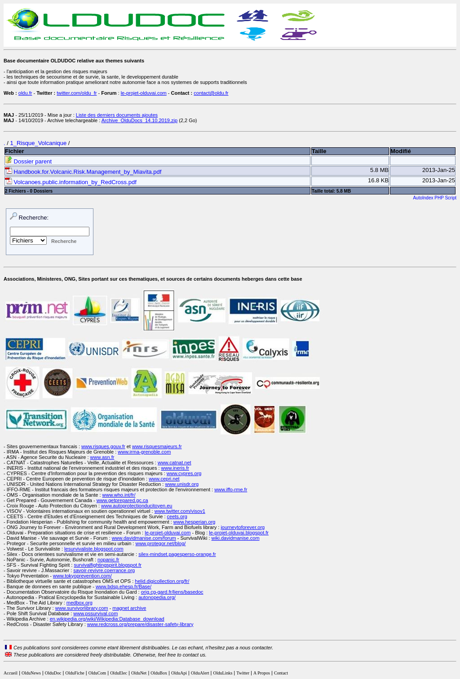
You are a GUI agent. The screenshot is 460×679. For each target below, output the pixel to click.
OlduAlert (200, 672)
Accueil (11, 672)
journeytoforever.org (243, 527)
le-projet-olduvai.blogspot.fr (239, 532)
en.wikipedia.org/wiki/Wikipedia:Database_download (107, 619)
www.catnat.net (174, 462)
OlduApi (179, 672)
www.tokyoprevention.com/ (82, 575)
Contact (281, 672)
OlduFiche (75, 672)
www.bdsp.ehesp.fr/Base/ (123, 586)
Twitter (242, 672)
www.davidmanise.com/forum (144, 538)
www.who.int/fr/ (119, 495)
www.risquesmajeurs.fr (157, 446)
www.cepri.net (164, 478)
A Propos (261, 672)
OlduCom (97, 672)
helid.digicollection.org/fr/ (162, 581)
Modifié (400, 151)
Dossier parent (28, 161)
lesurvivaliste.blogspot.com (93, 548)
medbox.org (79, 602)
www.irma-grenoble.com (144, 451)
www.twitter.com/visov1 (180, 511)
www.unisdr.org (182, 484)
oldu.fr (25, 93)
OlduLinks (223, 672)
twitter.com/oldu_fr (77, 93)
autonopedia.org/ (157, 597)
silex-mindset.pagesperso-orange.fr (177, 554)
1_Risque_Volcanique (38, 143)
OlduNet (138, 672)
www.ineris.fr (175, 468)
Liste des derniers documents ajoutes (117, 115)
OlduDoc (53, 672)
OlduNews (31, 672)
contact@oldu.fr (211, 93)
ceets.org (177, 516)
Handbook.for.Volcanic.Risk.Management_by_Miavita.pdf (83, 171)
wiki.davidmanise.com (236, 538)
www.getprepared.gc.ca (122, 500)
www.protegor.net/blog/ (160, 543)
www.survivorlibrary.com (81, 608)
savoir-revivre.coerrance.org (104, 570)
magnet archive (129, 608)
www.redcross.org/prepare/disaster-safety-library (140, 624)
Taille (319, 151)
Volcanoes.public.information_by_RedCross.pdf (71, 182)
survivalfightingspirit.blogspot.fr (108, 565)
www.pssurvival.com (95, 613)
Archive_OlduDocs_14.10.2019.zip (139, 120)
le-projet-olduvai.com (144, 93)
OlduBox (158, 672)
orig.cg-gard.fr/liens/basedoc (172, 592)
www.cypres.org (184, 473)
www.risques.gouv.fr (103, 446)
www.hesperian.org (194, 522)
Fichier (14, 151)
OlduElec (118, 672)
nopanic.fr (108, 559)
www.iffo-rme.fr (230, 489)
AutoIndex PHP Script (434, 197)
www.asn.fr (102, 457)
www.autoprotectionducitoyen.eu (136, 505)
